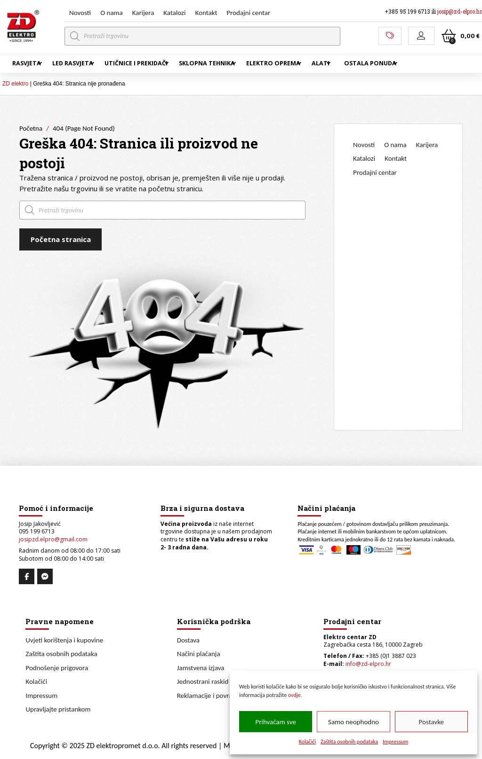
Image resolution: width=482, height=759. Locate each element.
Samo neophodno (353, 722)
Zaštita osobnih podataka (349, 741)
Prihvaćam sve (276, 722)
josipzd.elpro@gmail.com (53, 539)
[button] (421, 36)
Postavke (431, 722)
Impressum (395, 741)
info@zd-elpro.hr (368, 664)
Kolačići (307, 741)
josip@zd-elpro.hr (459, 11)
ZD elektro (15, 83)
